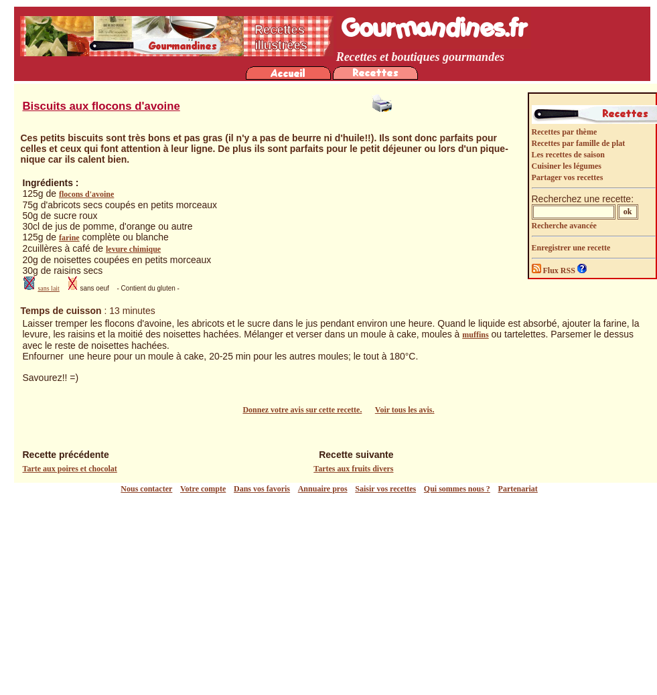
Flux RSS (554, 270)
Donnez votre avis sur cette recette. (302, 409)
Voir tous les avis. (405, 409)
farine (69, 237)
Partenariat (518, 488)
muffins (475, 334)
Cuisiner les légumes (566, 166)
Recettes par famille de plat (579, 143)
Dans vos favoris (262, 488)
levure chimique (133, 249)
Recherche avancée (564, 225)
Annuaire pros (323, 488)
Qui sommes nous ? (457, 488)
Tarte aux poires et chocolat (70, 468)
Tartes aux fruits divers (353, 468)
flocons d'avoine (86, 194)
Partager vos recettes (567, 177)
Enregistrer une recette (571, 247)
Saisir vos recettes (385, 488)
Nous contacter (146, 488)
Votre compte (203, 488)
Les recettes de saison (568, 154)
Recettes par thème (564, 132)
